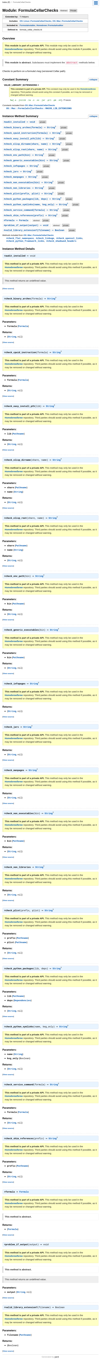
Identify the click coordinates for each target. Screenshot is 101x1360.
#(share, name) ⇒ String (34, 145)
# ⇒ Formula (17, 223)
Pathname (18, 436)
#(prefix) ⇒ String (32, 218)
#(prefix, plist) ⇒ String (30, 196)
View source (8, 292)
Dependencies (22, 1000)
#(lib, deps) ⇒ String (34, 201)
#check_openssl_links (69, 241)
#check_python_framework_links (25, 244)
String (52, 302)
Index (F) (6, 2)
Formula (23, 329)
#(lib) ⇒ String (30, 139)
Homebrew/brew (14, 49)
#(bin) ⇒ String (25, 156)
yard (56, 1355)
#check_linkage (45, 241)
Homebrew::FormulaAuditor (49, 25)
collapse (93, 79)
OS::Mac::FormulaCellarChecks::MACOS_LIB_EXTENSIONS (39, 108)
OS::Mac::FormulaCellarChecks (67, 21)
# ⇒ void (20, 122)
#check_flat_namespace (20, 241)
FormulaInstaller (27, 25)
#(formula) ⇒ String (31, 128)
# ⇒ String (22, 167)
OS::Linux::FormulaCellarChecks (35, 21)
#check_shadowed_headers (61, 244)
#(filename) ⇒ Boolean (35, 233)
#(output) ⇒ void (27, 228)
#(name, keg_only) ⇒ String (37, 207)
